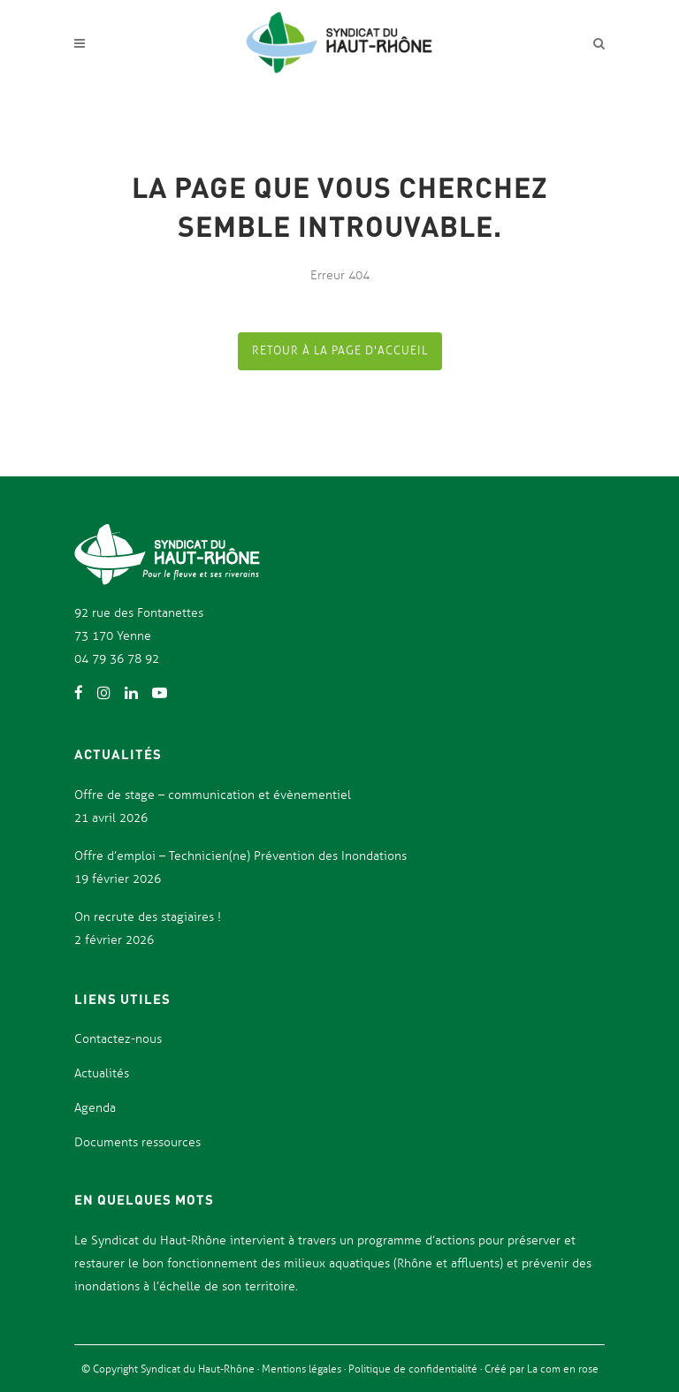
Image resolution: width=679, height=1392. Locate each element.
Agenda (95, 1107)
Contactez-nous (118, 1038)
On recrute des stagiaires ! (147, 916)
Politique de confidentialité (414, 1369)
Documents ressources (137, 1142)
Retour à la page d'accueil (340, 351)
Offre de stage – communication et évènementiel (212, 794)
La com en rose (561, 1369)
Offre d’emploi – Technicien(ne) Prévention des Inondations (240, 855)
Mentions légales (303, 1369)
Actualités (101, 1073)
